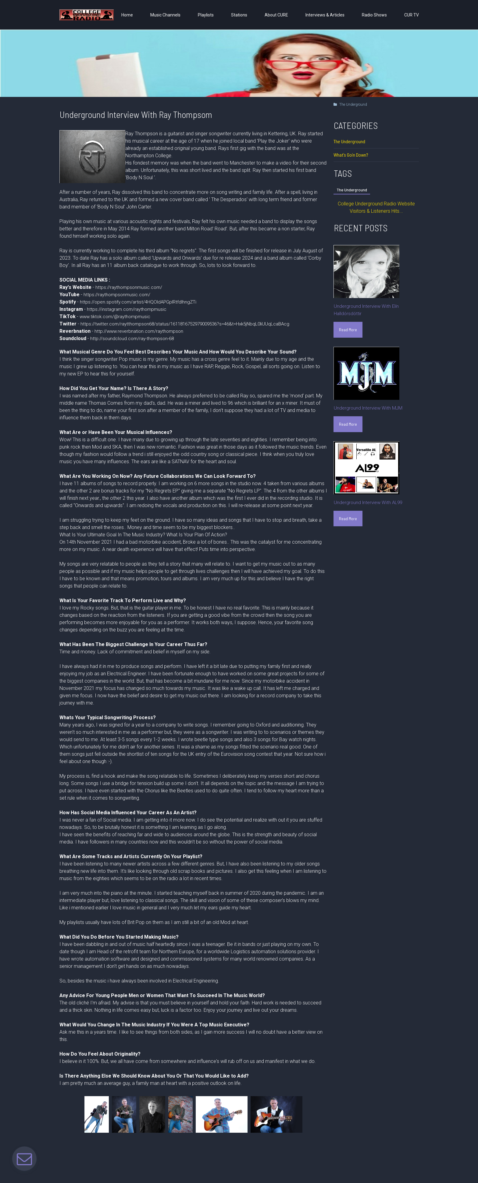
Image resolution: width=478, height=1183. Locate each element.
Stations (239, 14)
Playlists (206, 14)
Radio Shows (374, 14)
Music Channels (165, 14)
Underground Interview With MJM (369, 408)
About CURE (276, 14)
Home (127, 14)
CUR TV (411, 14)
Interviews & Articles (324, 14)
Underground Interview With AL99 (369, 503)
